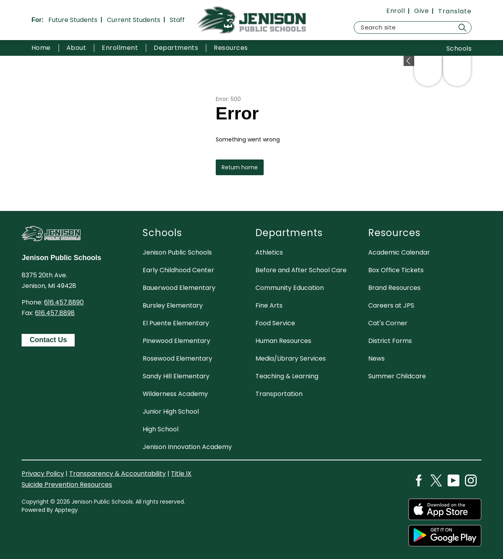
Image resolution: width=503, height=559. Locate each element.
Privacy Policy (43, 473)
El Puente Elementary (176, 323)
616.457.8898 (55, 312)
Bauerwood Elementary (179, 287)
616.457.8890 (64, 302)
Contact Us (48, 340)
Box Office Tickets (396, 270)
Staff (177, 19)
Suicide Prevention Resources (67, 484)
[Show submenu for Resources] (231, 48)
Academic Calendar (399, 252)
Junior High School (171, 411)
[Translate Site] (455, 11)
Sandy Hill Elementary (176, 376)
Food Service (275, 323)
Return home (240, 167)
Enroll (395, 11)
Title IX (181, 473)
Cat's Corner (388, 323)
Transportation (279, 393)
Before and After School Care (301, 270)
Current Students (133, 19)
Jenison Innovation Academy (187, 446)
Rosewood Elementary (177, 358)
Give (421, 11)
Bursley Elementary (173, 305)
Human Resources (283, 340)
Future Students (72, 19)
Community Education (289, 287)
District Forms (390, 340)
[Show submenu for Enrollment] (120, 48)
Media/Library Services (290, 358)
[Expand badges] (409, 61)
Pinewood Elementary (176, 340)
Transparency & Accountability (117, 473)
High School (160, 429)
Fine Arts (269, 305)
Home (41, 47)
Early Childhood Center (178, 270)
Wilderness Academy (175, 393)
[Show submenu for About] (76, 48)
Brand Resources (394, 287)
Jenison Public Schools (177, 252)
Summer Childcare (397, 376)
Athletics (269, 252)
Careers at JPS (391, 305)
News (376, 358)
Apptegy (66, 510)
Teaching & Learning (286, 376)
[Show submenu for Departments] (176, 48)
